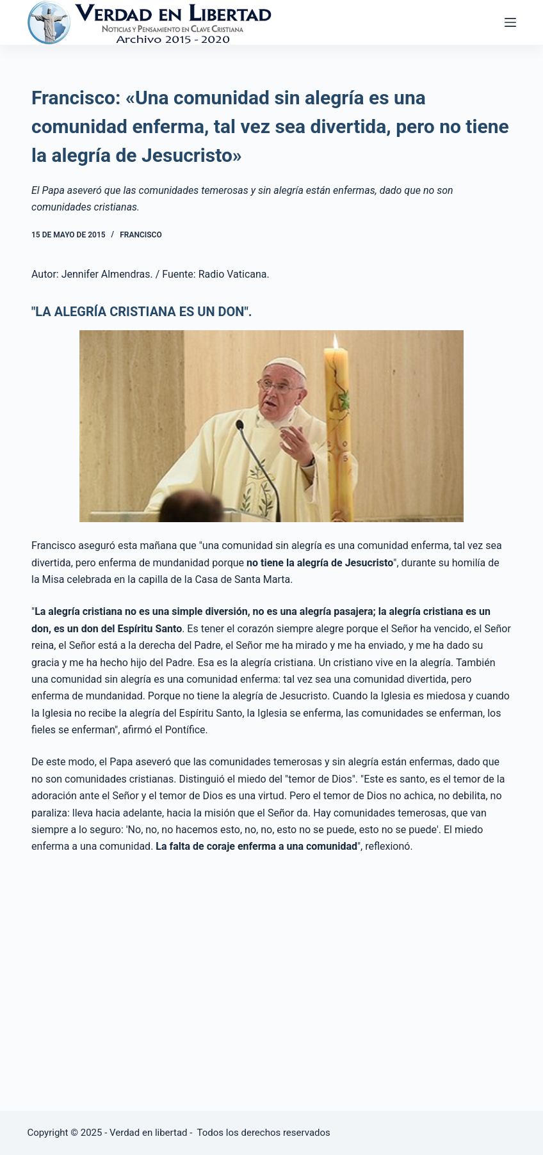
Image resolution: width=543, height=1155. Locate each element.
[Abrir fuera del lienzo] (510, 22)
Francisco (140, 234)
